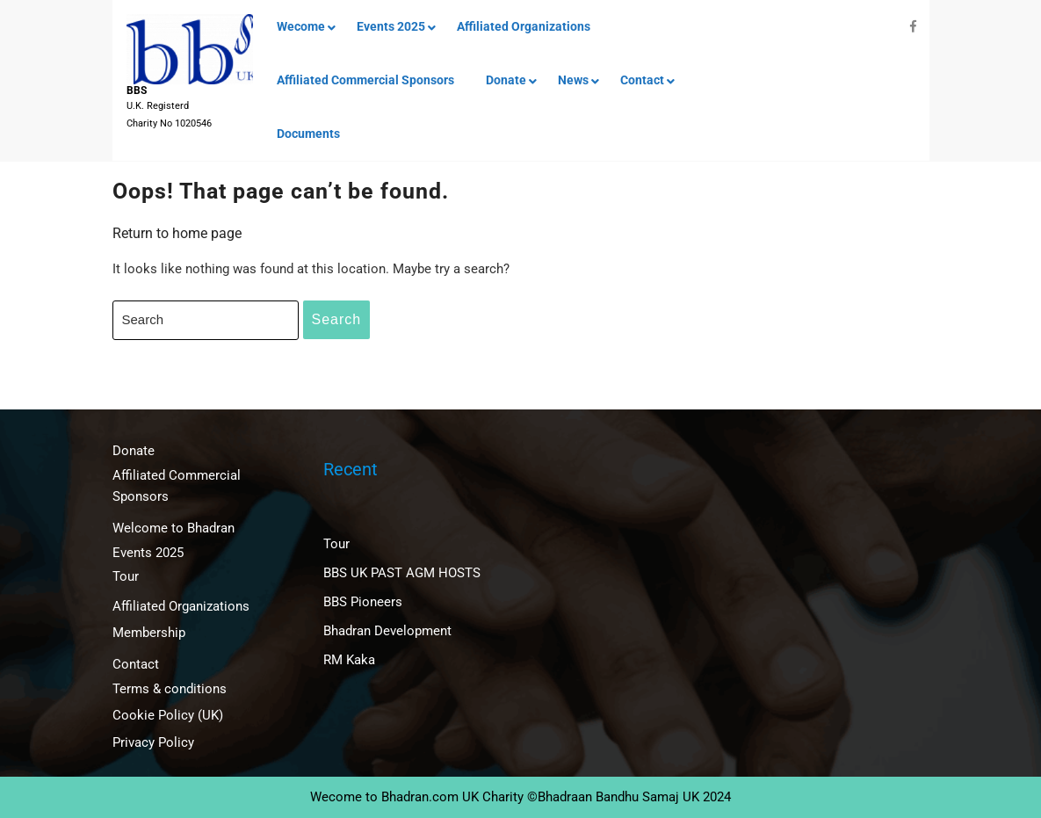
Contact (642, 80)
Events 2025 (391, 26)
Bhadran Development (387, 631)
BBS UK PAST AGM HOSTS (402, 573)
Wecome (301, 26)
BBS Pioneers (362, 602)
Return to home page (177, 233)
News (573, 80)
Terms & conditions (169, 689)
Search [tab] (337, 319)
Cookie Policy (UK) (167, 715)
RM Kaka (349, 660)
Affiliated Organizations (523, 26)
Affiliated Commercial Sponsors (365, 80)
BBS (137, 90)
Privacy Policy (153, 742)
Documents (308, 134)
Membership (148, 633)
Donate (506, 80)
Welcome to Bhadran (173, 528)
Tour (125, 576)
